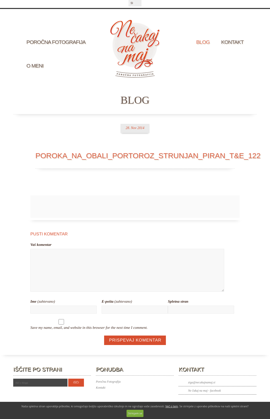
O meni (34, 66)
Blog (203, 42)
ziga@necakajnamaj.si (201, 382)
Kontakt (232, 42)
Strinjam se (135, 413)
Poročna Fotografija (108, 381)
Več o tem (171, 406)
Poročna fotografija (56, 42)
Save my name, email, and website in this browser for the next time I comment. (89, 328)
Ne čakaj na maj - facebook (204, 390)
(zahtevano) (42, 301)
